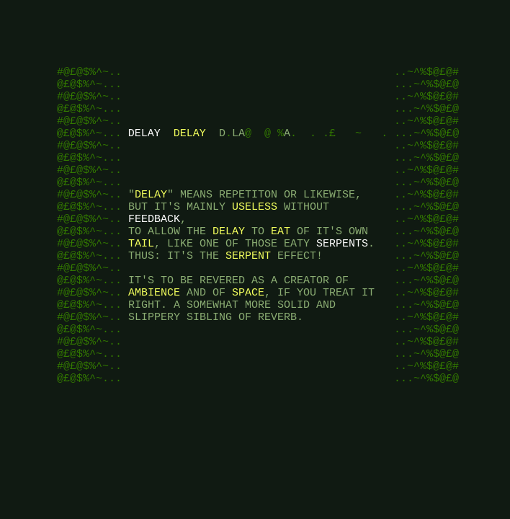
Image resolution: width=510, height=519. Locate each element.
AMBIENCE (154, 333)
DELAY (144, 145)
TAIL (141, 275)
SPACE (248, 333)
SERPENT (248, 290)
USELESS (254, 232)
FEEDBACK (154, 246)
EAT (280, 261)
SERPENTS (342, 275)
